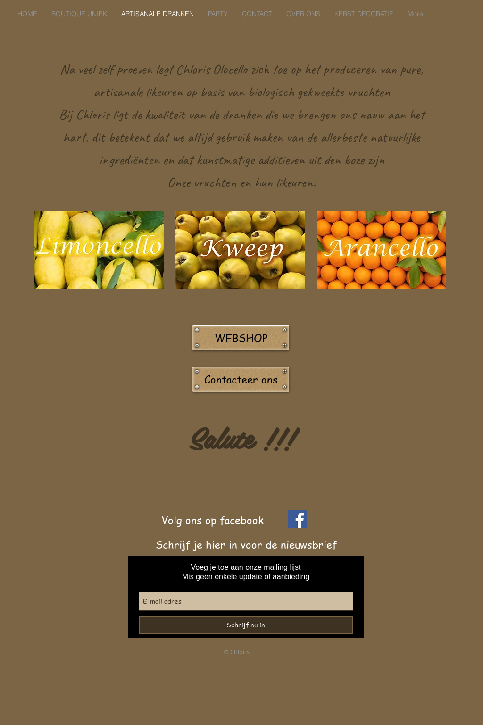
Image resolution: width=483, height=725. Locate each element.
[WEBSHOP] (240, 337)
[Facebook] (297, 519)
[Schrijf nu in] (246, 625)
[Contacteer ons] (240, 379)
